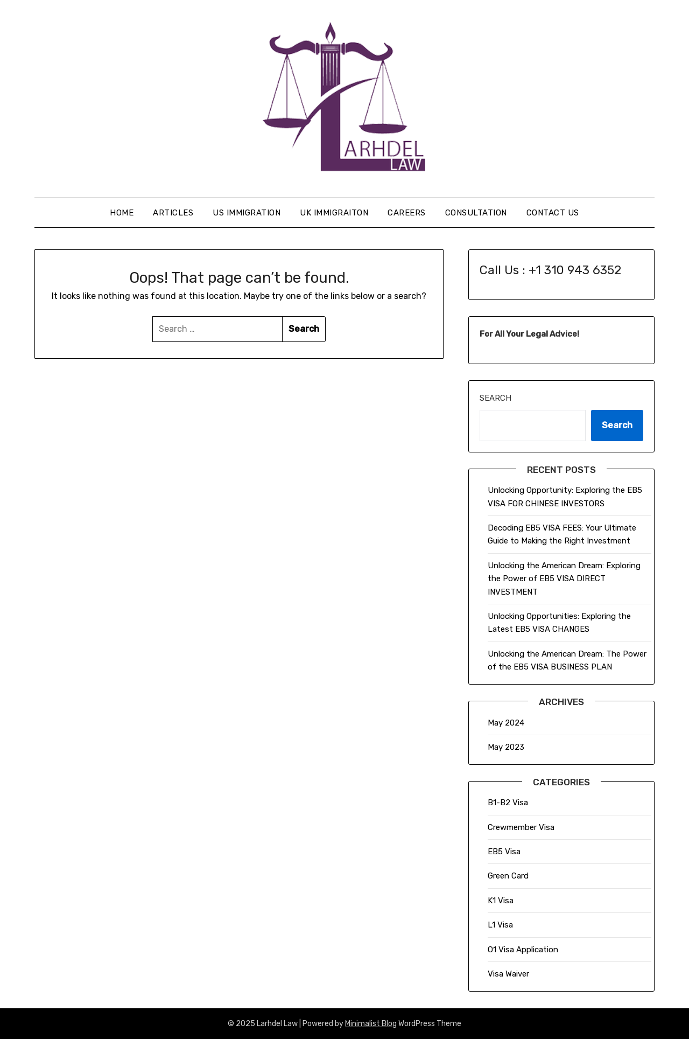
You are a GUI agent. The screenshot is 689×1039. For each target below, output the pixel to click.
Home (121, 213)
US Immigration (246, 213)
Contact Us (552, 213)
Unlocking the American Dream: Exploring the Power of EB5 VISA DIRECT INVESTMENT (564, 579)
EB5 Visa (504, 851)
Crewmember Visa (521, 827)
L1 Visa (500, 925)
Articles (173, 213)
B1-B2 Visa (508, 802)
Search (495, 398)
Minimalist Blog (371, 1023)
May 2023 (506, 747)
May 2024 (506, 723)
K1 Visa (501, 900)
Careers (407, 213)
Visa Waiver (508, 974)
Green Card (508, 876)
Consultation (476, 213)
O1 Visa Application (523, 949)
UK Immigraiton (334, 213)
